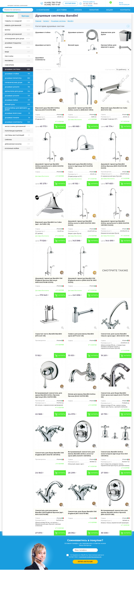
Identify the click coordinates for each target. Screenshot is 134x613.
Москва (90, 5)
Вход (121, 3)
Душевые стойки (42, 32)
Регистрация (124, 4)
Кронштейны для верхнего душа (108, 46)
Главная (38, 21)
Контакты (125, 10)
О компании (42, 10)
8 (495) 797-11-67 (52, 5)
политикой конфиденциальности (90, 557)
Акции (109, 10)
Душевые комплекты (40, 59)
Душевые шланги (76, 32)
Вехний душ (73, 45)
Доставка (62, 10)
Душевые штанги (43, 45)
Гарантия (94, 10)
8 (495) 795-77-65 (52, 2)
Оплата (78, 10)
